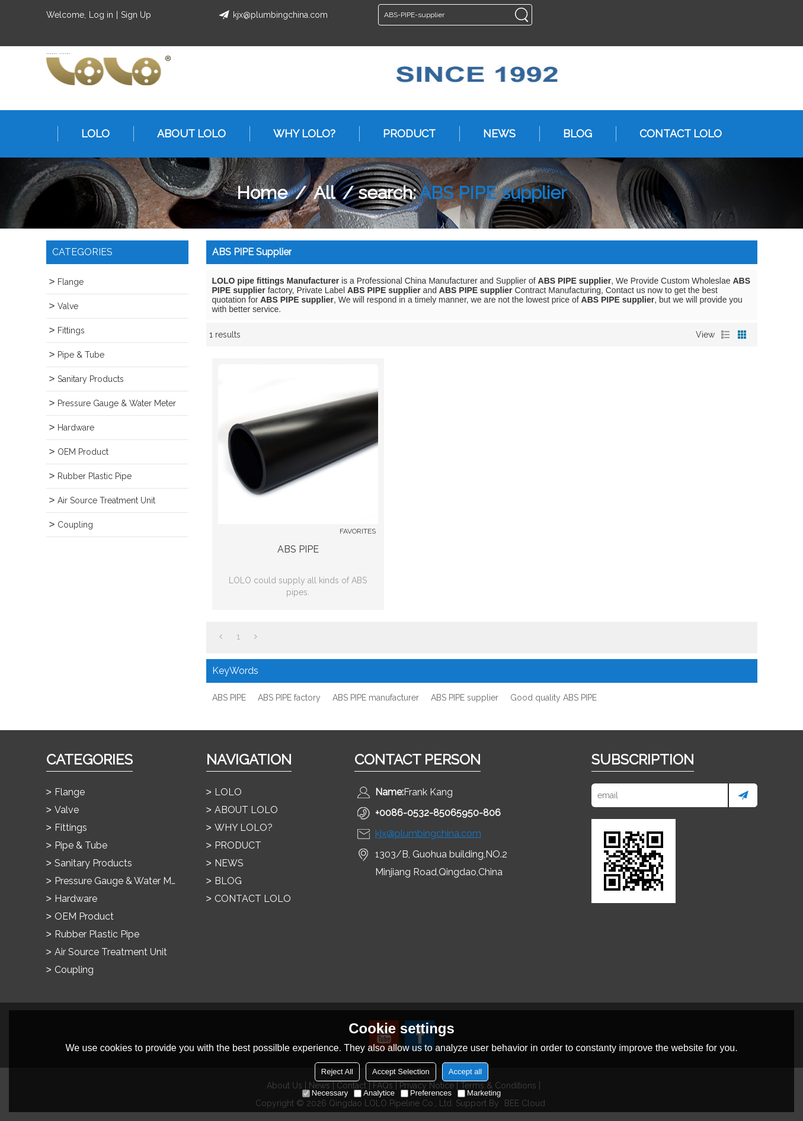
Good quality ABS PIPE (553, 697)
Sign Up (136, 15)
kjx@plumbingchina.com (271, 15)
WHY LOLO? (298, 134)
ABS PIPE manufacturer (375, 697)
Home (261, 192)
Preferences (426, 1092)
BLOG (571, 134)
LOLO (89, 134)
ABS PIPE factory (289, 697)
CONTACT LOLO (675, 134)
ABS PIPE (298, 549)
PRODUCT (403, 134)
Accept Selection (401, 1071)
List (725, 335)
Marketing (479, 1092)
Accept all (465, 1071)
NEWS (493, 134)
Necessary (325, 1092)
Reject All (337, 1071)
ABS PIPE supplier (464, 697)
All (324, 192)
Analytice (374, 1092)
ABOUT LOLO (185, 134)
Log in (101, 15)
